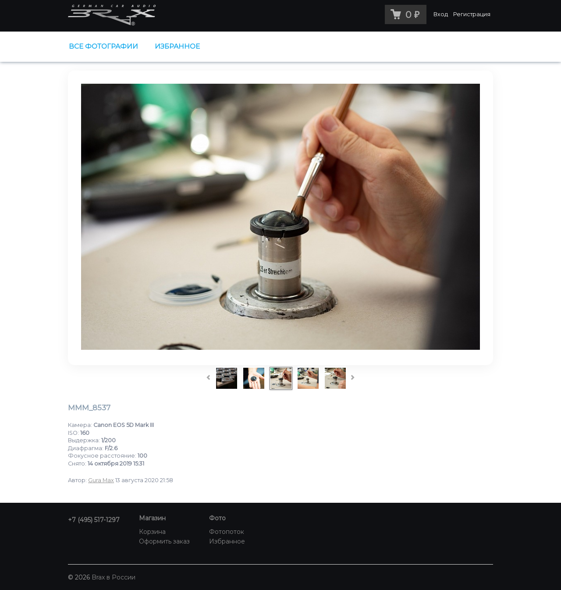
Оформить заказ (164, 541)
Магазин (152, 518)
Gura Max (101, 480)
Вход (440, 14)
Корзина (152, 532)
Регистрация (471, 14)
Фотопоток (226, 532)
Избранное (177, 46)
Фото (217, 518)
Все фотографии (103, 46)
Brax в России (113, 577)
